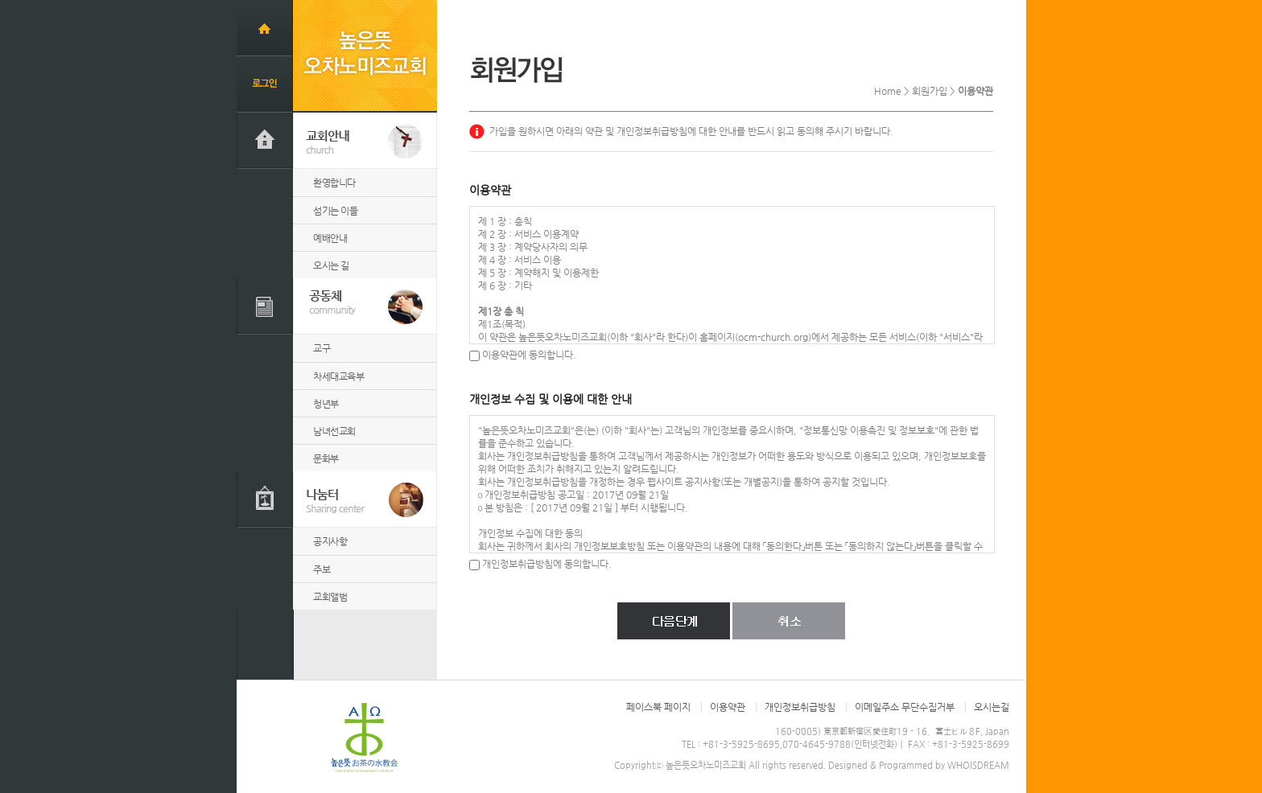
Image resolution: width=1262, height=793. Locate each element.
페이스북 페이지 (658, 707)
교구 (321, 348)
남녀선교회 (334, 431)
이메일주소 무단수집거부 (905, 707)
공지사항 (330, 541)
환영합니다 (334, 182)
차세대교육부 (338, 376)
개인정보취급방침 (800, 707)
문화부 (326, 458)
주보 (321, 569)
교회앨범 (330, 596)
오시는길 (991, 707)
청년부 (326, 403)
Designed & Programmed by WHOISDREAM (918, 765)
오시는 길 (331, 265)
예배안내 (330, 238)
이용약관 (727, 707)
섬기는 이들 (335, 210)
